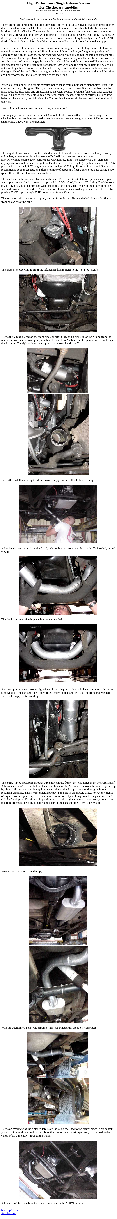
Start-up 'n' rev (9, 1210)
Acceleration (8, 1213)
